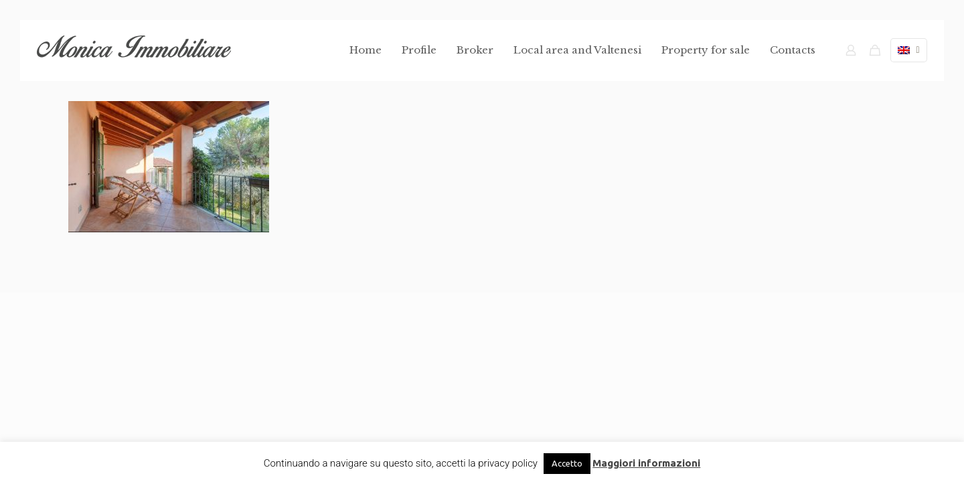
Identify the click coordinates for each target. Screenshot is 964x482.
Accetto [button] (567, 463)
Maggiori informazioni (646, 463)
